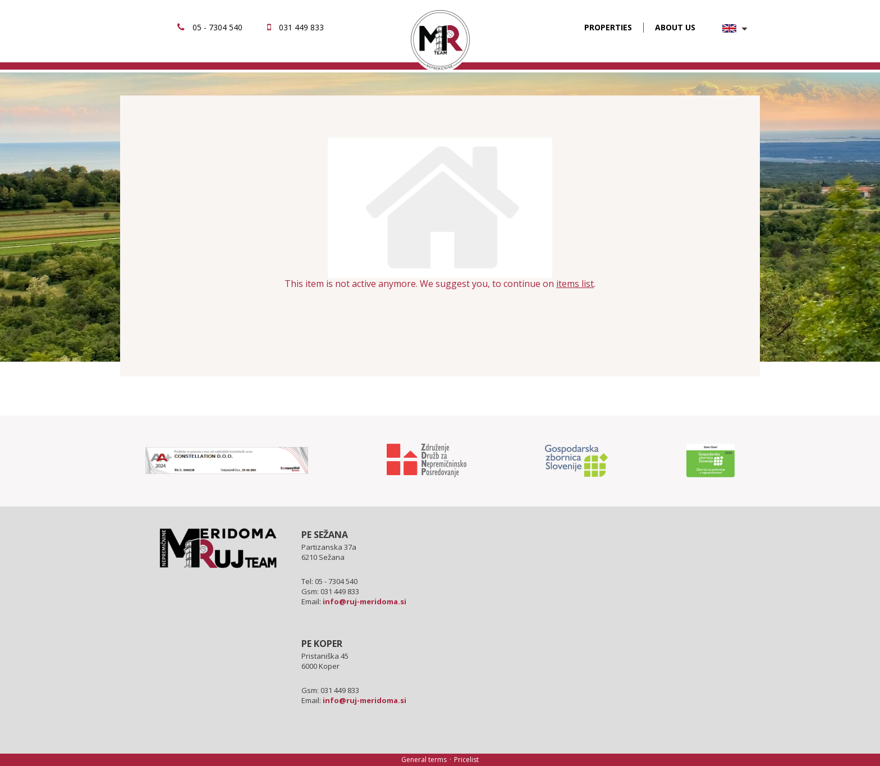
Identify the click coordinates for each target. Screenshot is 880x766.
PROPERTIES (608, 27)
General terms (424, 759)
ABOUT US (675, 27)
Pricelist (466, 759)
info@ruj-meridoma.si (364, 601)
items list (575, 283)
